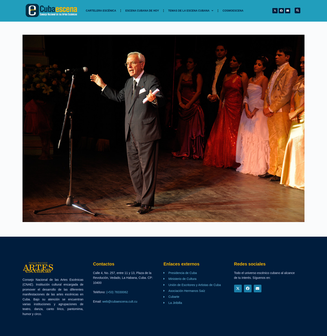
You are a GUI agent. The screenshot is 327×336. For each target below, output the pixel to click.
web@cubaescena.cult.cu (119, 301)
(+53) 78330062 (117, 292)
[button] (297, 10)
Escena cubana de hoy (142, 10)
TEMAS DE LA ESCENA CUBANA (190, 10)
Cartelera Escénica (101, 10)
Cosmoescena (233, 10)
